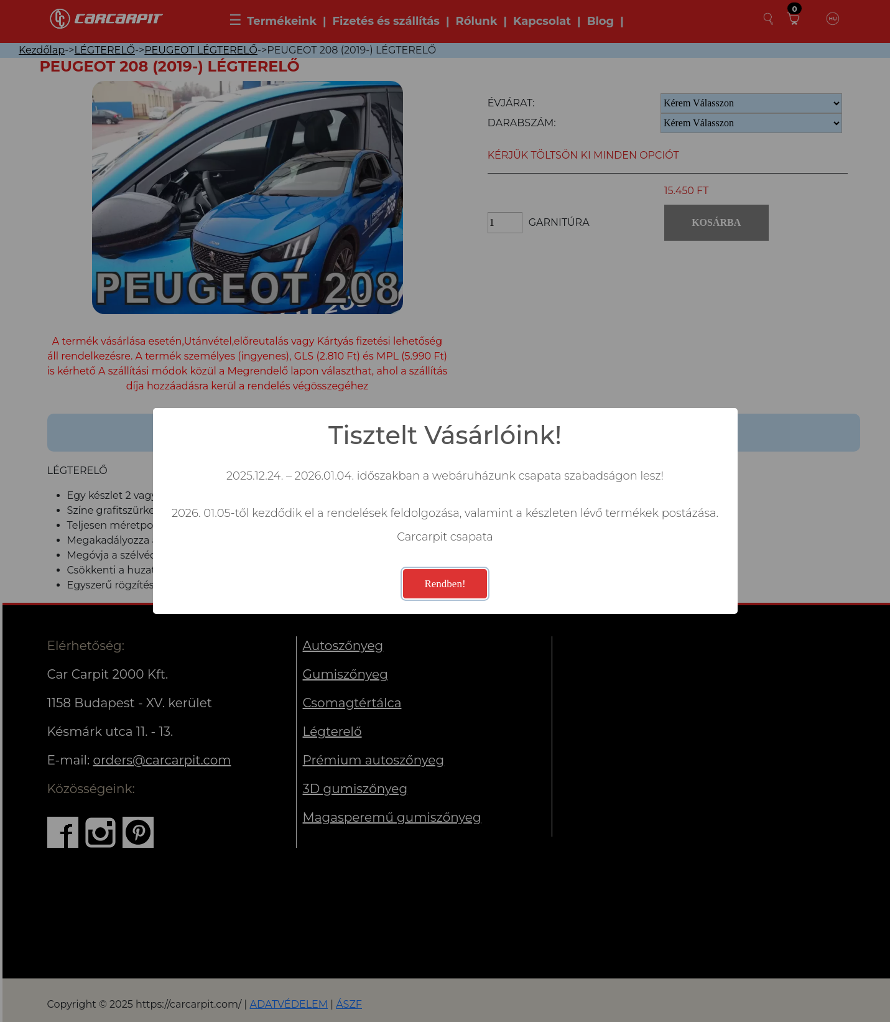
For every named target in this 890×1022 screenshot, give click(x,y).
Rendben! (444, 584)
